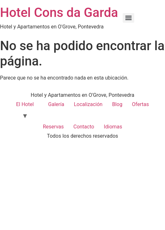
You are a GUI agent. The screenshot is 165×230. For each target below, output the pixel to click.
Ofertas (140, 104)
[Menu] (128, 18)
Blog (117, 104)
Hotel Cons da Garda (59, 12)
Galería (56, 104)
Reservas (53, 127)
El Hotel (25, 104)
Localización (88, 104)
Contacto (83, 127)
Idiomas (113, 127)
